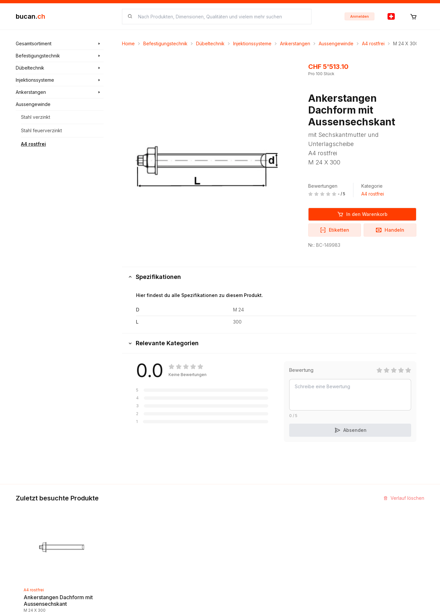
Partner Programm (314, 523)
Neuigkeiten (168, 523)
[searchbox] (220, 16)
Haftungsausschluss (246, 558)
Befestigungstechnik (165, 43)
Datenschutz (238, 570)
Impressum (236, 523)
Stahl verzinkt (35, 117)
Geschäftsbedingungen (250, 546)
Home (128, 43)
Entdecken (167, 511)
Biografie (235, 535)
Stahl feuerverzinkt (41, 130)
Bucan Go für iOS (313, 535)
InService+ (306, 511)
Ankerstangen (295, 43)
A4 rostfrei (33, 144)
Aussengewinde (336, 43)
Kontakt (233, 511)
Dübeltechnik (210, 43)
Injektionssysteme (252, 43)
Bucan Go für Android (318, 546)
